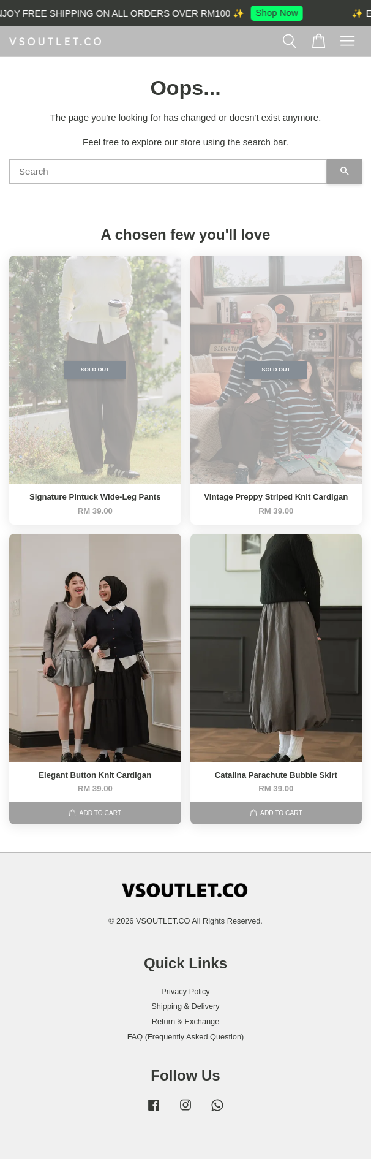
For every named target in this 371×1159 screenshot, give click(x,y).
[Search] (168, 171)
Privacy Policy (185, 991)
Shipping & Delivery (185, 1006)
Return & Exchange (186, 1021)
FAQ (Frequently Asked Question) (185, 1036)
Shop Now (280, 12)
